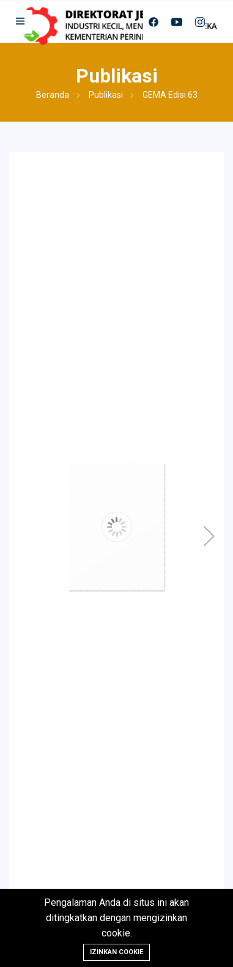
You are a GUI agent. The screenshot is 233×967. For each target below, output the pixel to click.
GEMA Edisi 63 (170, 95)
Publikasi (106, 95)
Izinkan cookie (116, 952)
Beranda (52, 95)
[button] (20, 22)
